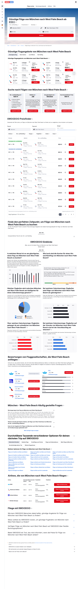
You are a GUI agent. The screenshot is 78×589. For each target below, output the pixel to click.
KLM (16, 371)
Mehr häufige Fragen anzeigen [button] (31, 430)
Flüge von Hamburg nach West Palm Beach (63, 467)
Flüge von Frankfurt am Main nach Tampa (40, 455)
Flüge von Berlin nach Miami (59, 455)
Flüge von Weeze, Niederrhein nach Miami (40, 467)
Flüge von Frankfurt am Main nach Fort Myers (18, 455)
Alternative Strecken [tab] (14, 442)
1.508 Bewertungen (19, 375)
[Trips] (2, 21)
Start (8, 45)
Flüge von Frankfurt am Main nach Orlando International (40, 452)
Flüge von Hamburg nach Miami (37, 464)
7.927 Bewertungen (19, 398)
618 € (12, 22)
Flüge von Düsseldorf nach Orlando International (16, 468)
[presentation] (16, 22)
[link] (16, 111)
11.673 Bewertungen (19, 390)
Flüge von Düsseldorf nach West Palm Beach (63, 462)
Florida (22, 45)
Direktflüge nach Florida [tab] (37, 442)
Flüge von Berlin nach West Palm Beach (39, 458)
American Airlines (19, 386)
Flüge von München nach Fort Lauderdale (62, 470)
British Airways (18, 394)
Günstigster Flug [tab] (13, 54)
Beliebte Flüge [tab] (25, 442)
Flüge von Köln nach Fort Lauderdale (38, 470)
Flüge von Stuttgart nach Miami (15, 470)
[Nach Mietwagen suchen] (2, 11)
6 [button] (71, 214)
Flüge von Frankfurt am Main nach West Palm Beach (63, 452)
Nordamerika (13, 45)
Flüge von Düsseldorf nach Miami (61, 457)
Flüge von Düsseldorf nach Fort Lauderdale (63, 458)
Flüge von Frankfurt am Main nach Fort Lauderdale (17, 459)
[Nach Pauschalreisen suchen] (2, 14)
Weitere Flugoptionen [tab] (30, 445)
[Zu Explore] (2, 17)
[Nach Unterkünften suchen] (2, 9)
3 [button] (65, 214)
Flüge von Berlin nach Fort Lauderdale (39, 457)
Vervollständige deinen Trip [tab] (15, 445)
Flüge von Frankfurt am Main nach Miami (17, 452)
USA (18, 45)
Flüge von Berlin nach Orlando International (40, 462)
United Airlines (18, 379)
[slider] (75, 130)
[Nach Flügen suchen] (2, 6)
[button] (2, 2)
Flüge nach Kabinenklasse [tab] (52, 442)
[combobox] (34, 24)
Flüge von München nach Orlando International (16, 464)
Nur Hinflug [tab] (40, 54)
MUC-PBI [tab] (41, 232)
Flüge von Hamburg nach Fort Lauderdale (62, 464)
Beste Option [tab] (23, 54)
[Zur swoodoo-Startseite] (9, 2)
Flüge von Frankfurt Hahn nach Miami (17, 457)
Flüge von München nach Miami (15, 462)
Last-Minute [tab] (32, 54)
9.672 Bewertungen (19, 383)
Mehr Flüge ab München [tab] (66, 442)
